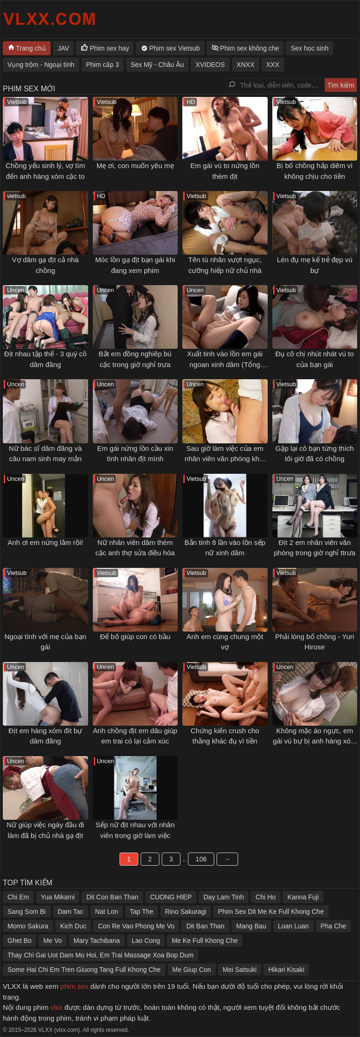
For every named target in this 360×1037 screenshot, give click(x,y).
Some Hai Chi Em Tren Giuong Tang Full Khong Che (84, 969)
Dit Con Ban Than (112, 897)
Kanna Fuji (303, 897)
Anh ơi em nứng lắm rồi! (45, 542)
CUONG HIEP (171, 897)
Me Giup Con (191, 969)
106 (200, 859)
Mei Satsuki (239, 969)
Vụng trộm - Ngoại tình (41, 64)
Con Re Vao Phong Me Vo (136, 926)
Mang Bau (251, 926)
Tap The (141, 911)
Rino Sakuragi (185, 911)
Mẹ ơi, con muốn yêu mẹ (135, 165)
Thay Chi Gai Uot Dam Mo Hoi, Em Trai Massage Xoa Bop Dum (101, 955)
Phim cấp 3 (102, 64)
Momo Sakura (28, 926)
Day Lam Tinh (223, 897)
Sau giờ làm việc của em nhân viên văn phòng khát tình (225, 458)
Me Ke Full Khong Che (205, 940)
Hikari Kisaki (286, 969)
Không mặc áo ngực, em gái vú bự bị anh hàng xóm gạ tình (314, 741)
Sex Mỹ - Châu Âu (157, 64)
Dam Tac (70, 911)
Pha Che (333, 926)
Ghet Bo (19, 940)
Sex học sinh (309, 48)
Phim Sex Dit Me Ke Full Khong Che (271, 911)
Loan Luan (293, 926)
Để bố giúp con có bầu (135, 636)
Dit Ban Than (205, 926)
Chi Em (18, 897)
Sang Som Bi (27, 911)
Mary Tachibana (97, 940)
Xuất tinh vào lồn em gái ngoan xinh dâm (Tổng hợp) (224, 364)
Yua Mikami (58, 897)
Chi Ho (265, 897)
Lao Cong (146, 940)
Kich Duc (73, 926)
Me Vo (52, 940)
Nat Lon (106, 911)
